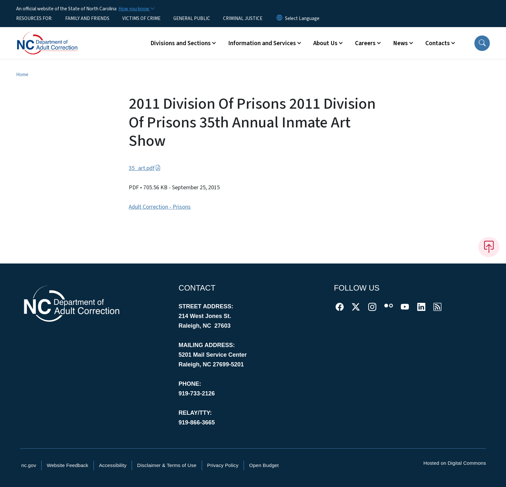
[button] (482, 43)
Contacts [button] (437, 43)
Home (22, 74)
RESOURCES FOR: (34, 18)
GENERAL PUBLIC (191, 18)
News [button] (400, 43)
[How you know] (136, 9)
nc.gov (28, 465)
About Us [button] (325, 43)
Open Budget (264, 465)
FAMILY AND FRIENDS (87, 18)
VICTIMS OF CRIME (141, 18)
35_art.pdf (145, 168)
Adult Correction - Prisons (160, 207)
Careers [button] (365, 43)
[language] (302, 18)
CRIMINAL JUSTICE (242, 18)
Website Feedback (67, 465)
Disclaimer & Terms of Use (167, 465)
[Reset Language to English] (279, 18)
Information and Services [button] (262, 43)
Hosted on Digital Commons (454, 463)
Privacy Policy (222, 465)
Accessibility (112, 465)
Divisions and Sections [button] (180, 43)
